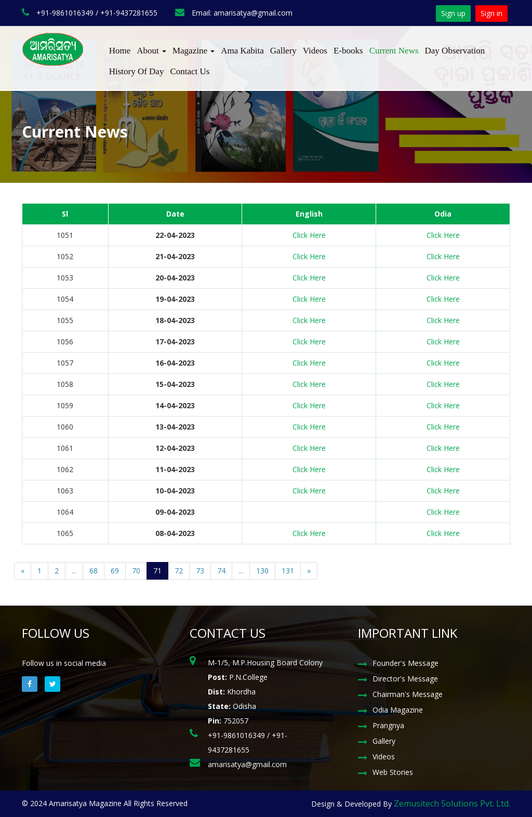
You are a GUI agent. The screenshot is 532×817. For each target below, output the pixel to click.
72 (179, 570)
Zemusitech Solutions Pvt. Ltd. (452, 803)
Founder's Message (405, 663)
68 (93, 570)
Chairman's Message (408, 694)
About (151, 51)
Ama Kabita (242, 51)
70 (136, 570)
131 (288, 570)
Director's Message (405, 679)
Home (120, 51)
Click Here (309, 235)
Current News (394, 51)
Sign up (453, 13)
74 (221, 570)
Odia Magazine (398, 710)
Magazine (193, 51)
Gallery (283, 51)
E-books (348, 51)
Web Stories (393, 772)
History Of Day (136, 71)
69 (115, 570)
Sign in (491, 13)
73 (200, 570)
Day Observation (455, 51)
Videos (315, 51)
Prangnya (388, 725)
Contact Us (189, 71)
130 (262, 570)
